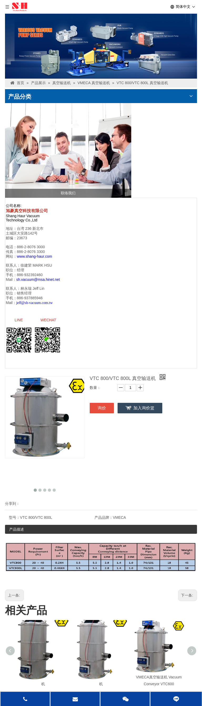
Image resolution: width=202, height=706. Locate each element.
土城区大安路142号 (22, 233)
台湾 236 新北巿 (30, 228)
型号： (14, 519)
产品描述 (16, 531)
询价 (102, 410)
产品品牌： (103, 519)
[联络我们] (68, 150)
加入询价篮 (143, 410)
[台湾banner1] (101, 46)
